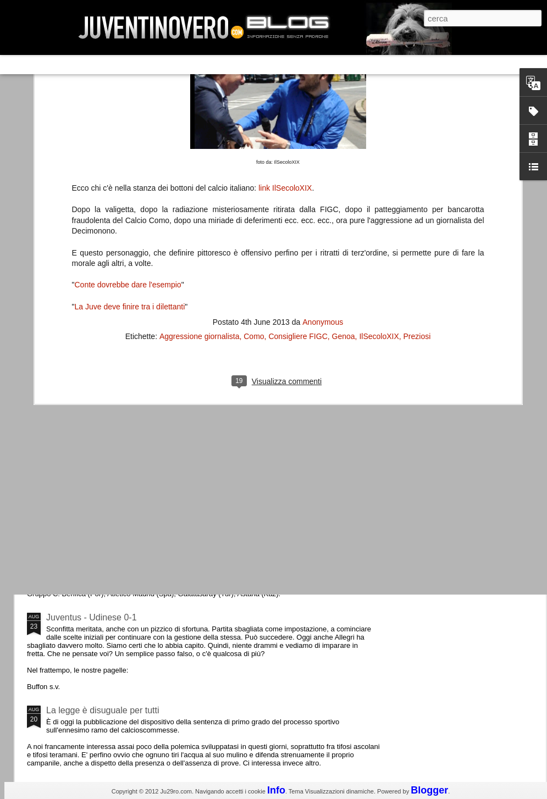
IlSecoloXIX (379, 156)
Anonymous (322, 141)
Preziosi (417, 156)
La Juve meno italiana (89, 416)
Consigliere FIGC (297, 156)
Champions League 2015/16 (101, 524)
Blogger (429, 790)
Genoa (343, 156)
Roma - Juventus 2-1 (87, 476)
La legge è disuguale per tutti (102, 710)
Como (254, 156)
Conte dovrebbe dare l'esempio (127, 104)
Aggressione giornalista (199, 156)
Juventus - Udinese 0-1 (91, 617)
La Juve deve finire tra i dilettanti (129, 125)
